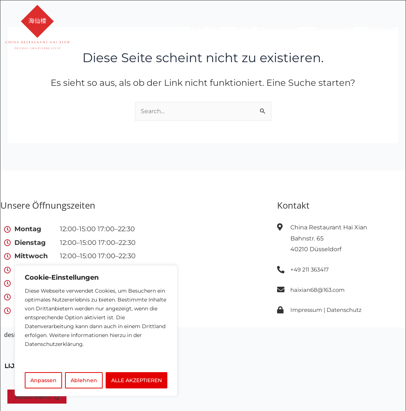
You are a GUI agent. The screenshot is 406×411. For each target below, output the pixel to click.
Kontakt (381, 27)
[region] (96, 331)
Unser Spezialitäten (267, 27)
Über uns (205, 27)
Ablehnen (84, 380)
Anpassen (43, 380)
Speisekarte (334, 27)
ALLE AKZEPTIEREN (136, 380)
